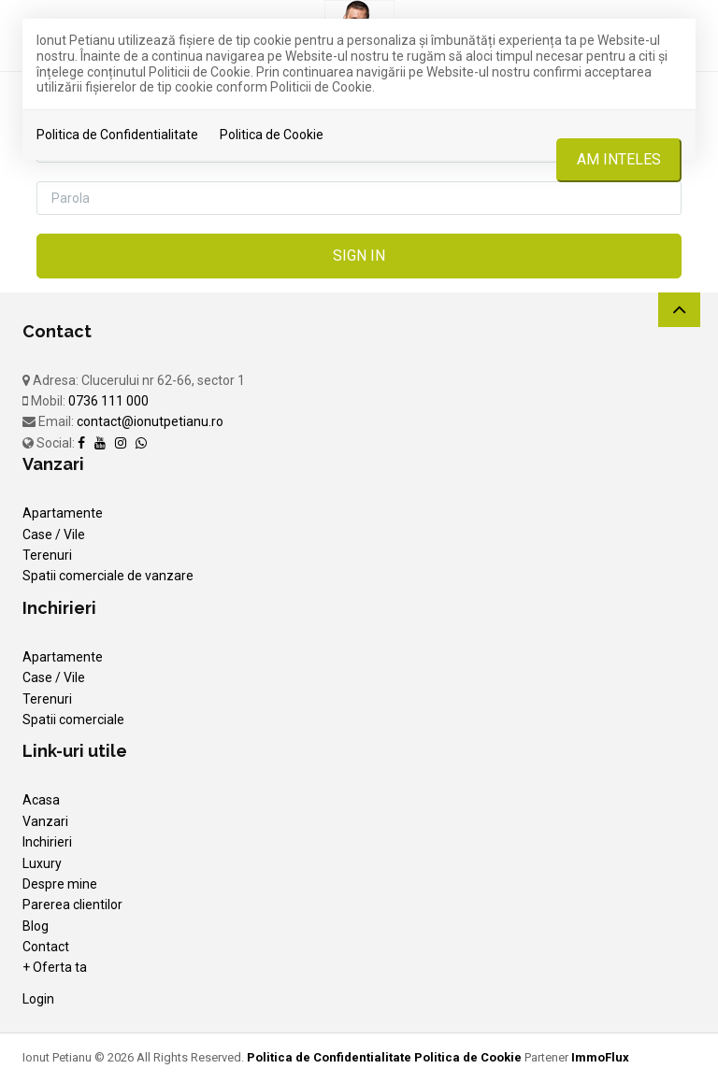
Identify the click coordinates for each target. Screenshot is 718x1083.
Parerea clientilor (72, 904)
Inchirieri (47, 841)
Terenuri (47, 555)
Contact (45, 946)
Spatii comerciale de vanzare (108, 575)
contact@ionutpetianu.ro (150, 421)
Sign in (359, 255)
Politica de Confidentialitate (117, 134)
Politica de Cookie (271, 134)
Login (38, 998)
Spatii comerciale (73, 719)
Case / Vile (53, 534)
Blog (35, 926)
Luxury (42, 863)
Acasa (41, 799)
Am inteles (619, 159)
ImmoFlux (600, 1057)
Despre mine (59, 883)
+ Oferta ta (54, 967)
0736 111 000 (108, 400)
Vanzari (45, 821)
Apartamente (62, 513)
